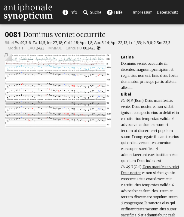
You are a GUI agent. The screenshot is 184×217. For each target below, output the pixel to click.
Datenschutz (167, 12)
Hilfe (115, 12)
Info (69, 12)
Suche (92, 12)
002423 (89, 48)
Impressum (142, 12)
